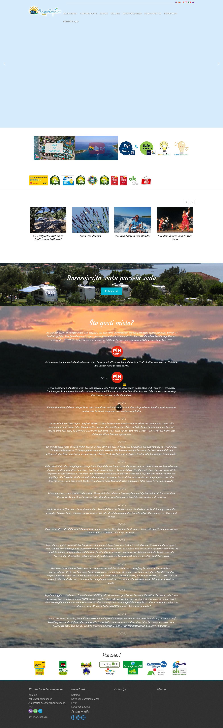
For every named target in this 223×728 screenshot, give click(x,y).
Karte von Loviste (80, 706)
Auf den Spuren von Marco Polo (175, 237)
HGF (30, 706)
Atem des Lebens (90, 236)
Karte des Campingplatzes (85, 699)
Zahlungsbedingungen (40, 699)
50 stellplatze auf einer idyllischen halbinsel (48, 237)
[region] (111, 64)
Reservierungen (132, 13)
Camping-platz (88, 13)
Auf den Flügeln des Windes (132, 236)
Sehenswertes (152, 13)
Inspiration (170, 13)
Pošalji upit (111, 291)
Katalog (75, 695)
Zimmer (104, 13)
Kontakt (32, 695)
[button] (4, 64)
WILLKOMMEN (70, 13)
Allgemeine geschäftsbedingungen (46, 703)
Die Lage (115, 13)
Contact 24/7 (71, 21)
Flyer (74, 703)
